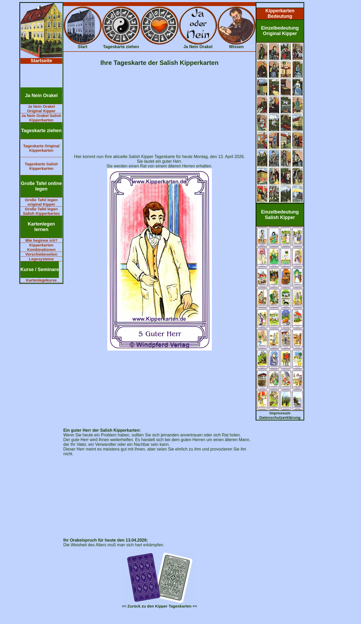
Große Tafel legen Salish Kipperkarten (41, 211)
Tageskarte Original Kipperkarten (41, 148)
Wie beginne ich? (41, 240)
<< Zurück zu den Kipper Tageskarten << (159, 606)
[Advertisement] (41, 75)
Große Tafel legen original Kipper (41, 202)
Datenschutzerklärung (280, 417)
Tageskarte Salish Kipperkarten (41, 166)
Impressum (279, 413)
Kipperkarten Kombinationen (41, 247)
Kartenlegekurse (41, 280)
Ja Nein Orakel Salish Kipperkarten (41, 117)
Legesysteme (41, 259)
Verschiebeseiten (41, 254)
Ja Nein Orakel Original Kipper (41, 108)
